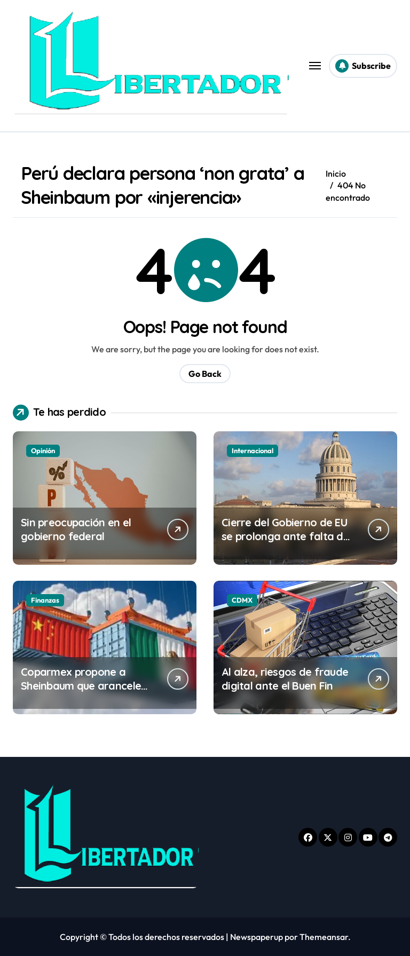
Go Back (205, 373)
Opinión (43, 450)
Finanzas (45, 600)
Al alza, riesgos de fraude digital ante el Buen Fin (285, 678)
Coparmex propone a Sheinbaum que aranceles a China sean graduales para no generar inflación (84, 692)
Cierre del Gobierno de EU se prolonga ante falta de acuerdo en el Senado (285, 536)
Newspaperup (256, 936)
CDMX (242, 600)
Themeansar (323, 936)
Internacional (252, 450)
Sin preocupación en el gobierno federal (76, 529)
